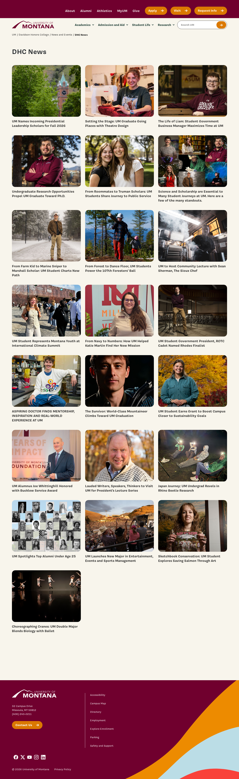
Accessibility (97, 695)
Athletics (104, 10)
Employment (98, 720)
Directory (95, 712)
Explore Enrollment (102, 729)
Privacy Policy (62, 769)
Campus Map (98, 703)
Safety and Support (101, 745)
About (70, 10)
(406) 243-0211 (22, 714)
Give (136, 10)
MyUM (122, 10)
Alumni (86, 10)
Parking (94, 737)
